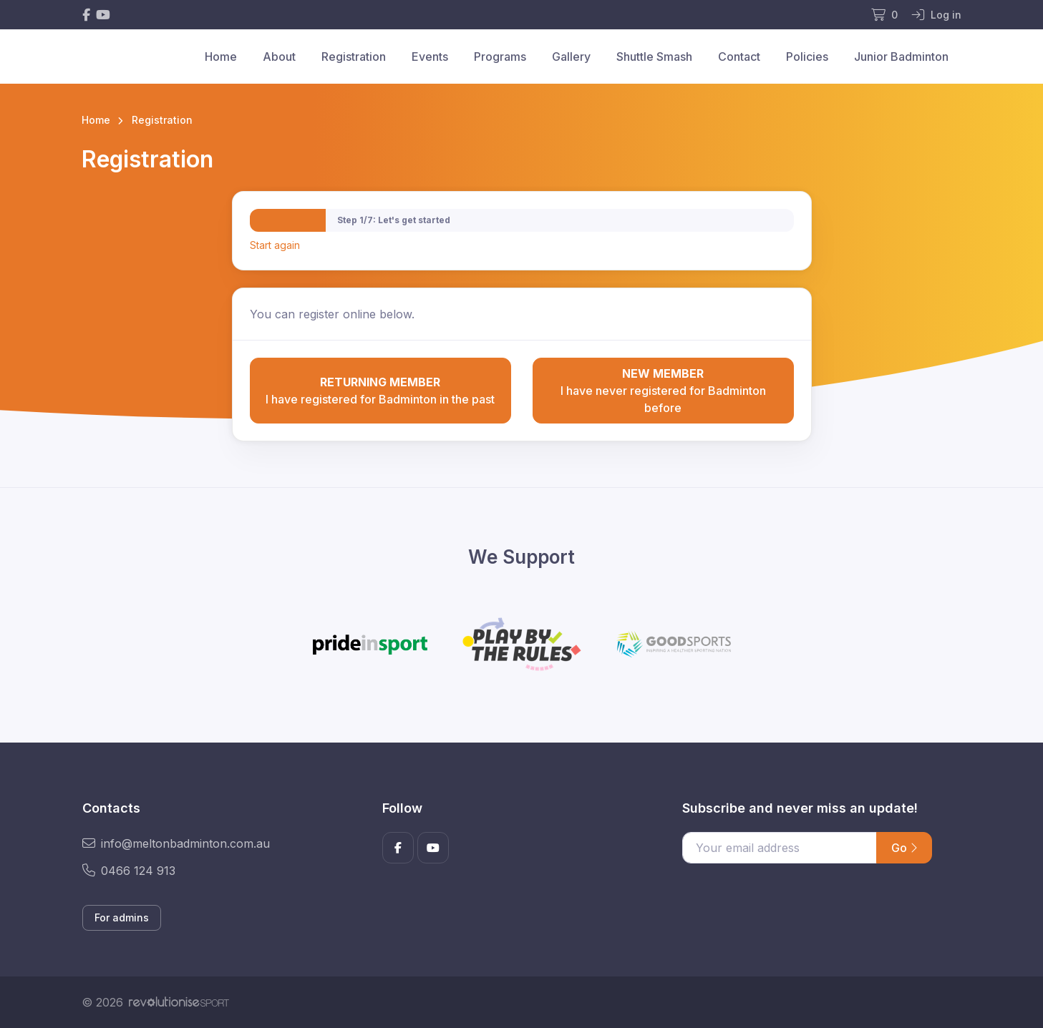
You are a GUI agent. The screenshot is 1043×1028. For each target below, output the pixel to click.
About (279, 56)
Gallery (571, 56)
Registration (353, 56)
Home (221, 56)
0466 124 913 (128, 870)
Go (904, 848)
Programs (500, 56)
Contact (739, 56)
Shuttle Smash (654, 56)
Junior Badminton (901, 56)
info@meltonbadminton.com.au (176, 843)
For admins (121, 917)
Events (430, 56)
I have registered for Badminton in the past (380, 389)
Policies (807, 56)
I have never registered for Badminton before (663, 390)
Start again (275, 245)
